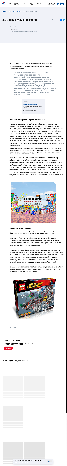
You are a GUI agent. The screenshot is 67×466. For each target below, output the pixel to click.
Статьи (19, 11)
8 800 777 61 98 (51, 3)
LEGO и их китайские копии (30, 11)
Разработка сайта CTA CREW (55, 460)
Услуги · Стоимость (34, 446)
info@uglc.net (53, 451)
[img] (4, 3)
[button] (12, 4)
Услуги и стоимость (16, 4)
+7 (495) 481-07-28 (56, 448)
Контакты (39, 3)
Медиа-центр (31, 4)
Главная (4, 11)
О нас (9, 3)
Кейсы (25, 3)
